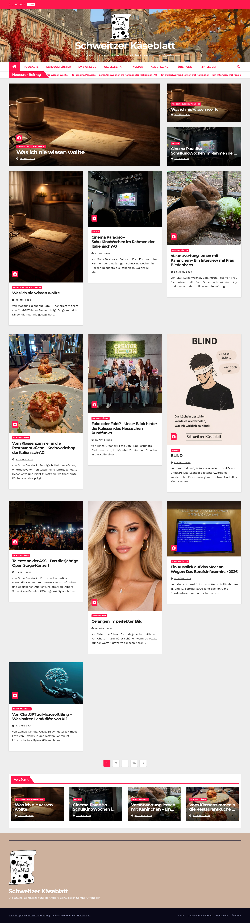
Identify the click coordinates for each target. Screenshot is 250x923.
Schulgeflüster (58, 66)
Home (181, 915)
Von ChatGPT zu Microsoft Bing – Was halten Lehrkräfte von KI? (42, 716)
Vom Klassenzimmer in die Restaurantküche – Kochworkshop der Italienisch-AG (43, 448)
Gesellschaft (114, 66)
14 (134, 763)
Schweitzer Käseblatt (125, 45)
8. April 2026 (182, 462)
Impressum (207, 66)
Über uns (185, 66)
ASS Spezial (160, 66)
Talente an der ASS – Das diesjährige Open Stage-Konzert (45, 563)
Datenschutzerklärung (200, 915)
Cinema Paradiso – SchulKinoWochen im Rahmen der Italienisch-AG (202, 153)
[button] (238, 66)
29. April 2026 (183, 272)
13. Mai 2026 (181, 158)
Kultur (137, 66)
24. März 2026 (103, 628)
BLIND (176, 455)
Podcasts (31, 66)
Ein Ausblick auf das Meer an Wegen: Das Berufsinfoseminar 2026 (204, 569)
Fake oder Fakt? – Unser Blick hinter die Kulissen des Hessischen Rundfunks (124, 428)
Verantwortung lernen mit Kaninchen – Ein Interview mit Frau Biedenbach (202, 260)
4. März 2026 (24, 726)
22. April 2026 (24, 459)
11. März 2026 (182, 578)
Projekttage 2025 (22, 709)
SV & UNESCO (87, 66)
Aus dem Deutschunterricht (31, 146)
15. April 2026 (103, 440)
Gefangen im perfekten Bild (116, 621)
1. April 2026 (24, 572)
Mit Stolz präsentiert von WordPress (29, 915)
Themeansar (83, 915)
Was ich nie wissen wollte (50, 152)
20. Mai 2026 (27, 158)
